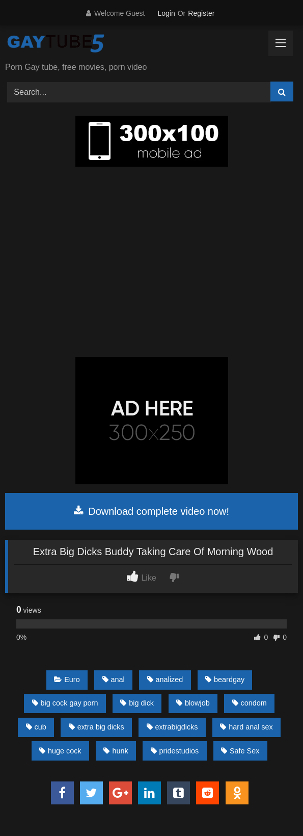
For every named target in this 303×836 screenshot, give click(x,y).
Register (201, 13)
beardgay (224, 679)
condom (249, 703)
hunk (115, 751)
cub (36, 727)
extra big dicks (96, 727)
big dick (137, 703)
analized (165, 679)
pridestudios (175, 751)
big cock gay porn (65, 703)
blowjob (193, 703)
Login (166, 13)
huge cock (60, 751)
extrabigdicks (172, 727)
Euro (66, 679)
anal (113, 679)
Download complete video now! (151, 511)
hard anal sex (246, 727)
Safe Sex (240, 751)
